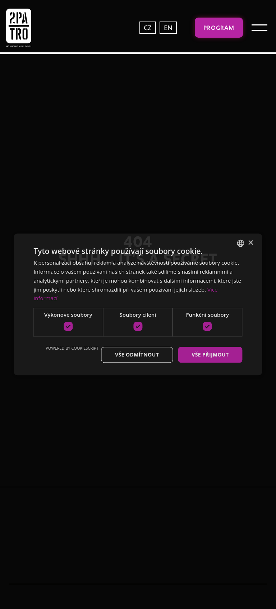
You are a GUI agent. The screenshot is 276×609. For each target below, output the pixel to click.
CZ (148, 27)
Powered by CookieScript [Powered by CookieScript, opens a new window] (72, 348)
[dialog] (138, 304)
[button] (259, 27)
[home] (34, 28)
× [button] (250, 243)
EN (168, 27)
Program (218, 27)
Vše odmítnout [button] (137, 354)
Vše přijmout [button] (210, 354)
